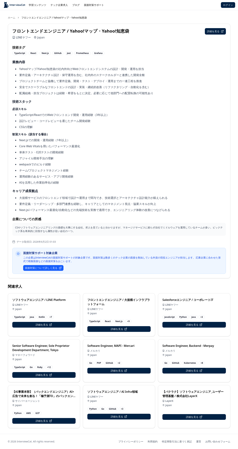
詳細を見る (215, 31)
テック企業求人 (59, 5)
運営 (198, 441)
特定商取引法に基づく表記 (177, 441)
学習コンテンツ (37, 5)
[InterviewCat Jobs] (15, 5)
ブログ (76, 5)
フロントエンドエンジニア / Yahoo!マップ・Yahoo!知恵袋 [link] (54, 17)
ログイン (228, 5)
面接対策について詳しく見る (43, 268)
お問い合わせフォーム (217, 441)
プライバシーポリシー (130, 441)
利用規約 (153, 441)
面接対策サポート (94, 5)
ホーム (11, 17)
